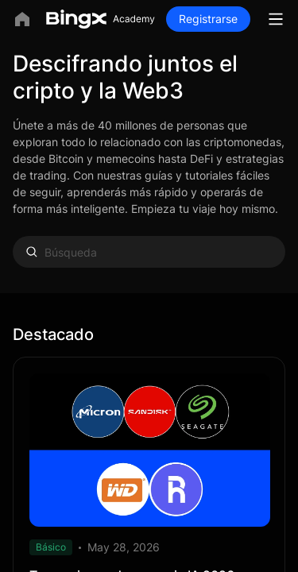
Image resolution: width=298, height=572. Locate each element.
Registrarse (208, 18)
